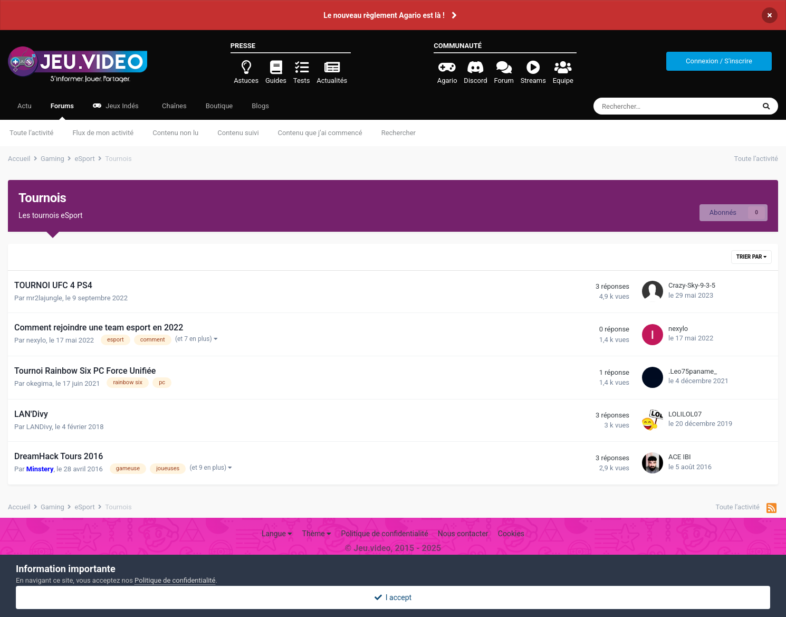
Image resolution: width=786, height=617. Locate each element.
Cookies (511, 533)
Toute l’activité (31, 133)
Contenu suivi (237, 133)
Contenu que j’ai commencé (320, 133)
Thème (317, 533)
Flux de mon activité (102, 133)
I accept (393, 597)
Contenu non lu (175, 133)
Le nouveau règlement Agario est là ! (384, 15)
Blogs (260, 106)
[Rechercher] (650, 106)
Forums (62, 111)
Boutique (219, 106)
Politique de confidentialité (384, 533)
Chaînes (173, 106)
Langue (277, 533)
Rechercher (398, 133)
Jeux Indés (116, 106)
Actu (24, 106)
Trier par (751, 257)
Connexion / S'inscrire (719, 61)
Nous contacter (463, 533)
